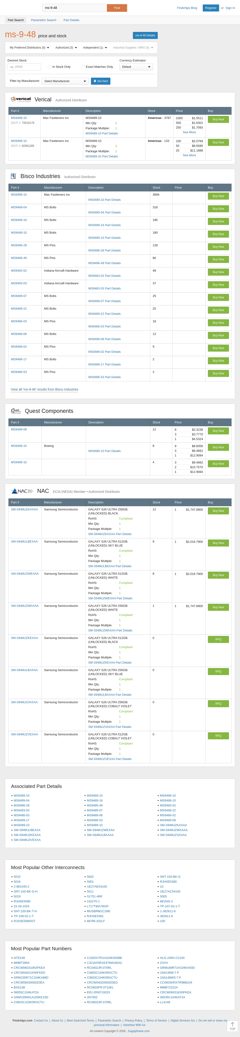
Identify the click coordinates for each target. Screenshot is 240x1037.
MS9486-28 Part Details (104, 250)
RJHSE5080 (22, 901)
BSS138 (19, 987)
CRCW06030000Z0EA (29, 982)
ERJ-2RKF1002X (98, 992)
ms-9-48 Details (145, 35)
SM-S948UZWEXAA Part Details (110, 598)
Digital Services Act (183, 1020)
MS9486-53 (19, 372)
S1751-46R (94, 896)
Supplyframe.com (139, 1031)
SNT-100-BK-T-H (25, 911)
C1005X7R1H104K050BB (104, 958)
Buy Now (218, 119)
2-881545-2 (22, 886)
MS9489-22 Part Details (104, 313)
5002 (90, 876)
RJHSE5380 (168, 881)
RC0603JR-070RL (99, 1002)
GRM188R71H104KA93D (177, 967)
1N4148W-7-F (169, 972)
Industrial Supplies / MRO (134, 47)
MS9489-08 (19, 429)
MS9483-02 (19, 270)
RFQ (218, 639)
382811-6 (166, 916)
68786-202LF (96, 921)
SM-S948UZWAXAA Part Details (110, 630)
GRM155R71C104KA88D (31, 977)
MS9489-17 (19, 359)
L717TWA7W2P (98, 906)
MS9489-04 (19, 207)
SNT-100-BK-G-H (26, 891)
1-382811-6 (168, 911)
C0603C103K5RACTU (29, 1002)
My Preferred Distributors (30, 47)
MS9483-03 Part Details (104, 288)
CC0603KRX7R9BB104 (176, 982)
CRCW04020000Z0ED (102, 982)
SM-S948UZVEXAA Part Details (109, 759)
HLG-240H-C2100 (172, 958)
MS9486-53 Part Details (104, 377)
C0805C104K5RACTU (102, 972)
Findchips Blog (187, 8)
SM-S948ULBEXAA (24, 541)
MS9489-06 (19, 334)
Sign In (230, 8)
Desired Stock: (24, 64)
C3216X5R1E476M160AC (105, 963)
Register (211, 8)
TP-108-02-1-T (24, 916)
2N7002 (92, 997)
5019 (17, 896)
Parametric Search (109, 1020)
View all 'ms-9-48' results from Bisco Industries (44, 389)
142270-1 (93, 901)
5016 (17, 881)
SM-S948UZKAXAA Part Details (109, 534)
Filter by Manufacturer (24, 81)
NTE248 (19, 958)
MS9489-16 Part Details (104, 225)
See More (189, 132)
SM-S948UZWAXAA (25, 606)
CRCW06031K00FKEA (175, 992)
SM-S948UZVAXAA (24, 702)
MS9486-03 (19, 321)
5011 (90, 891)
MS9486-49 (19, 258)
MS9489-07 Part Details (104, 301)
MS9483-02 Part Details (104, 275)
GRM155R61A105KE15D (31, 997)
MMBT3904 (22, 963)
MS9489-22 (19, 308)
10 (161, 886)
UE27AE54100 (97, 886)
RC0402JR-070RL (99, 967)
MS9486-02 (19, 346)
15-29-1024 (22, 906)
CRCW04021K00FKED (29, 972)
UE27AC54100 (170, 891)
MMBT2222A (169, 987)
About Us (57, 1020)
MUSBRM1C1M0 (98, 911)
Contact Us (41, 1020)
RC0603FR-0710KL (100, 987)
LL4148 (165, 1002)
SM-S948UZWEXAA (25, 573)
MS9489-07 (19, 296)
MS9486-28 (19, 245)
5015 (17, 876)
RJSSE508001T (25, 921)
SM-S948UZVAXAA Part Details (109, 727)
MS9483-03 (19, 283)
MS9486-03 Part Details (104, 326)
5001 (90, 881)
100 (162, 921)
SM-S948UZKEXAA (24, 638)
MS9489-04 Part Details (104, 212)
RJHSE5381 (95, 916)
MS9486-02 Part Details (104, 351)
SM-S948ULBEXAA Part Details (109, 566)
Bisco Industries (53, 176)
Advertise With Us (134, 1025)
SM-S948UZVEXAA (24, 734)
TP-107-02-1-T (170, 906)
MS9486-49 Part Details (104, 263)
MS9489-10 (19, 118)
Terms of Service (156, 1020)
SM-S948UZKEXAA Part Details (109, 662)
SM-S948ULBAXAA (24, 670)
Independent (96, 47)
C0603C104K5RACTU (102, 977)
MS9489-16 (19, 220)
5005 (163, 896)
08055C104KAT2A (26, 992)
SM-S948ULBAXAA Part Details (109, 694)
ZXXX (164, 963)
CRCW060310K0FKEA (29, 967)
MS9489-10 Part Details (102, 133)
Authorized (67, 47)
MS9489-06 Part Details (104, 339)
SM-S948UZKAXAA (24, 509)
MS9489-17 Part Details (104, 364)
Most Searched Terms (80, 1020)
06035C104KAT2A (172, 997)
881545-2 (166, 901)
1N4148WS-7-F (170, 977)
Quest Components (44, 411)
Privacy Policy (133, 1020)
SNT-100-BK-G (170, 876)
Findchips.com (20, 8)
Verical (49, 99)
